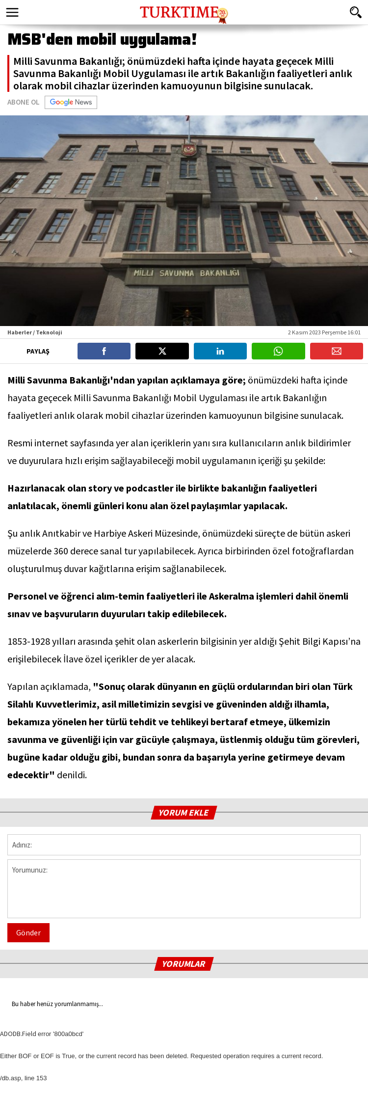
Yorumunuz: (184, 888)
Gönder (28, 932)
